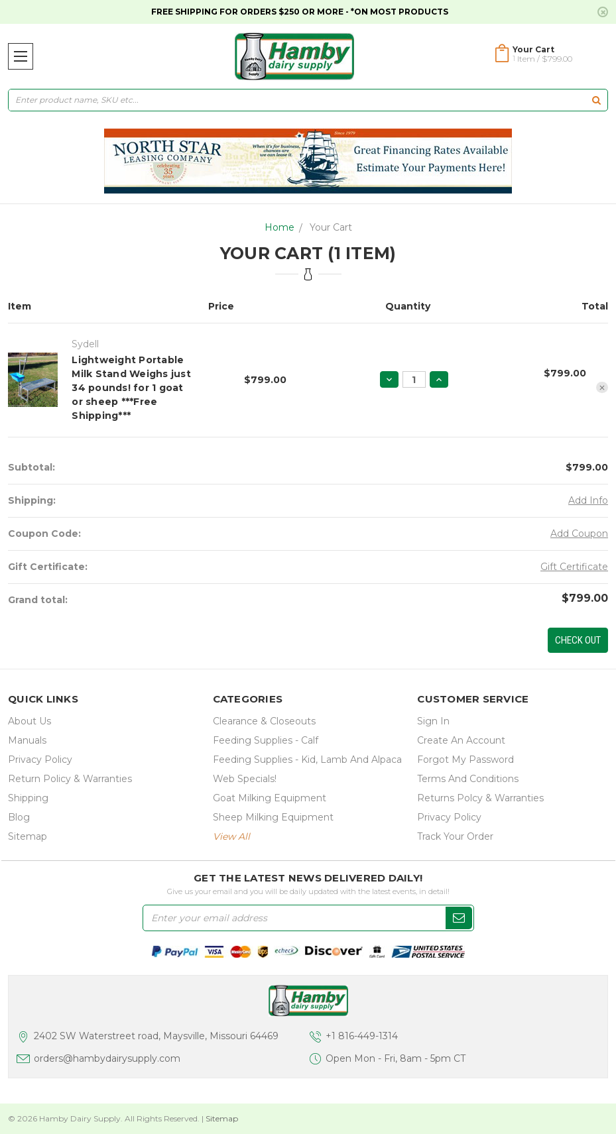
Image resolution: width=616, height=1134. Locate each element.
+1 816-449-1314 (362, 1036)
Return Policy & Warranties (70, 779)
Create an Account (461, 740)
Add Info (588, 500)
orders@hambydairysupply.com (107, 1058)
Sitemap (27, 836)
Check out (578, 640)
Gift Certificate (574, 567)
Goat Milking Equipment (269, 798)
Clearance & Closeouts (264, 721)
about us (29, 721)
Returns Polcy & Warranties (480, 798)
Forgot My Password (465, 759)
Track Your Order (455, 836)
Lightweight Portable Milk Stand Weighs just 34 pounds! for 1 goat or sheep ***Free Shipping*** (131, 388)
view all (231, 836)
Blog (19, 817)
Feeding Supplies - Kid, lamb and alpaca (307, 759)
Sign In (433, 721)
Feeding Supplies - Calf (265, 740)
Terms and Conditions (468, 779)
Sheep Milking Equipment (273, 817)
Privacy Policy (40, 759)
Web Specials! (245, 779)
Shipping (28, 798)
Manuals (27, 740)
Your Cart (331, 227)
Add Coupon (579, 533)
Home (279, 227)
